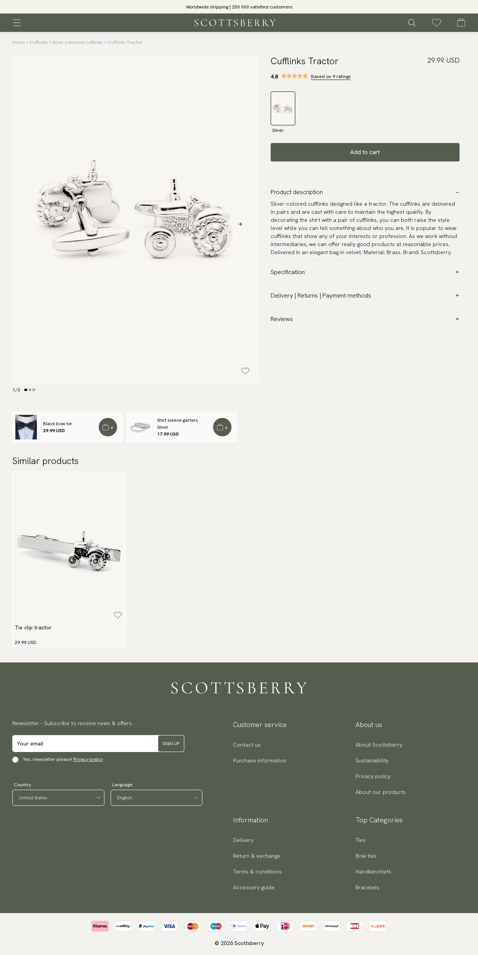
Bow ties (366, 855)
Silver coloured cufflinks (77, 42)
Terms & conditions (257, 871)
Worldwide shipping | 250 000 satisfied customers (239, 7)
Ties (361, 840)
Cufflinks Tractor (125, 42)
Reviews (365, 319)
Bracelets (367, 887)
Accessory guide (254, 887)
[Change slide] (25, 390)
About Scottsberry (379, 744)
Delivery (243, 840)
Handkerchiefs (373, 871)
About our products (381, 792)
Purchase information (259, 760)
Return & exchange (256, 855)
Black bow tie (57, 424)
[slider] (239, 6)
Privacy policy (88, 759)
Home (18, 42)
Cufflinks (39, 42)
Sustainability (372, 760)
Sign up (171, 743)
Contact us (247, 744)
